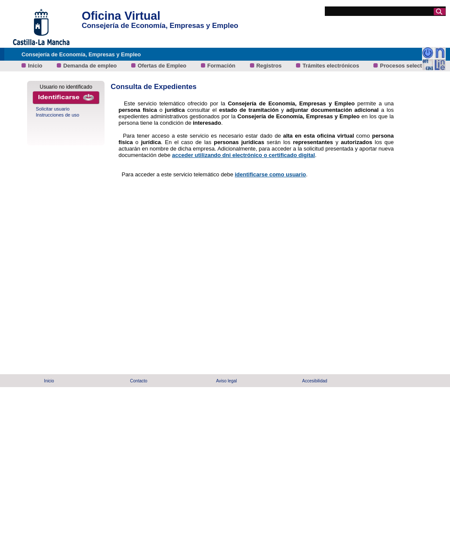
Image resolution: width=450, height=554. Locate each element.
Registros (270, 65)
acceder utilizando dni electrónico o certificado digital (243, 155)
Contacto (138, 381)
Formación (222, 65)
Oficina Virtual (121, 15)
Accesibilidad (314, 381)
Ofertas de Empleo (163, 65)
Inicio (36, 65)
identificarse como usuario (270, 174)
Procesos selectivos (406, 65)
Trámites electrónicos (331, 65)
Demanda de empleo (90, 65)
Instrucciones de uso (57, 114)
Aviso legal (226, 381)
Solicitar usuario (52, 108)
